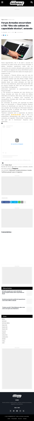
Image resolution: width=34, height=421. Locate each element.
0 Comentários (19, 32)
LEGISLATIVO (4, 335)
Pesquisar (31, 2)
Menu (2, 2)
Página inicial (4, 19)
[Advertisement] (17, 12)
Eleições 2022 (11, 19)
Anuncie (20, 418)
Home (9, 418)
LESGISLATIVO (5, 337)
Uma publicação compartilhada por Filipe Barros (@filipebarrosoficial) (17, 160)
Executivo (4, 331)
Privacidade (14, 418)
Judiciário (4, 333)
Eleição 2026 (4, 325)
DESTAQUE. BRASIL (6, 323)
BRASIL (3, 319)
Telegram (15, 168)
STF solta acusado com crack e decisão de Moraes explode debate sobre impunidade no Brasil (13, 292)
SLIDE (3, 342)
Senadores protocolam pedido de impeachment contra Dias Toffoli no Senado (13, 300)
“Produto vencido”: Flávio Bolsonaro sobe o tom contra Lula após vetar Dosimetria (13, 308)
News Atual (8, 165)
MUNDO (3, 338)
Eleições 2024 (4, 329)
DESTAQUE (4, 321)
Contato (24, 418)
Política (3, 340)
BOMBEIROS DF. (12, 416)
